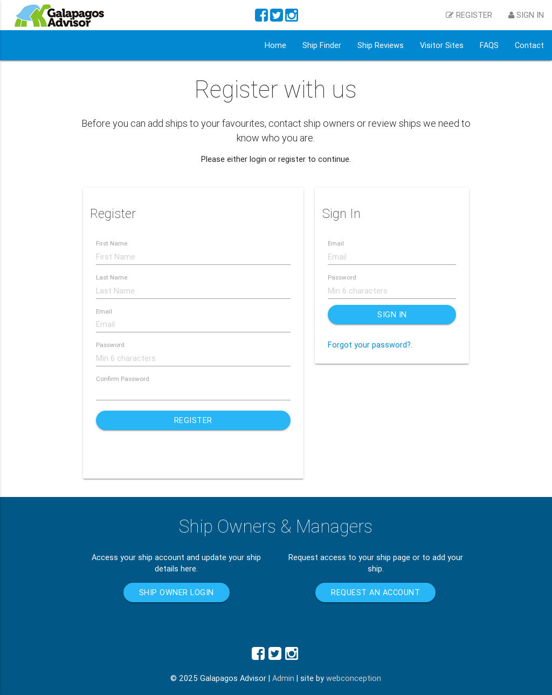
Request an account (375, 592)
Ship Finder (321, 45)
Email (104, 311)
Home (275, 45)
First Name (112, 243)
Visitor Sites (442, 45)
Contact (529, 45)
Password (110, 344)
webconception (353, 678)
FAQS (489, 45)
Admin (283, 678)
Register (193, 420)
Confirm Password (122, 378)
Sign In (392, 314)
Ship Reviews (380, 45)
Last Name (112, 277)
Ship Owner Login (176, 592)
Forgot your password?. (370, 344)
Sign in (526, 15)
